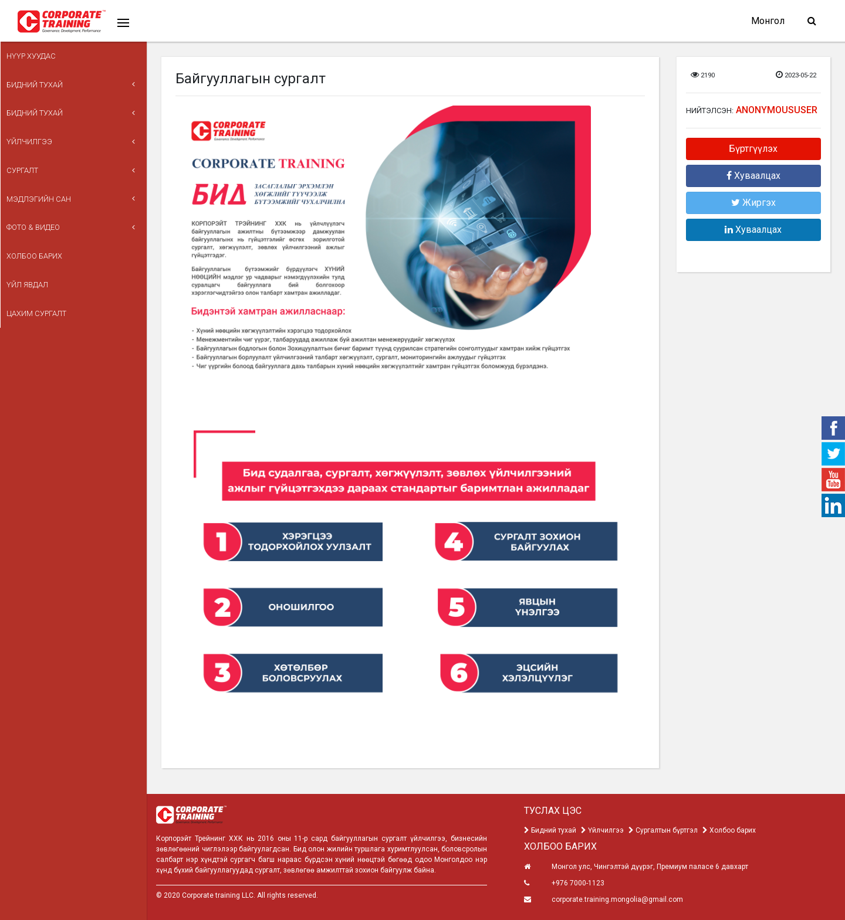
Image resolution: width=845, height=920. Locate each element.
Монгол (768, 20)
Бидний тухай (39, 76)
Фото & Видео (38, 190)
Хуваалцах (753, 175)
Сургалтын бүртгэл (663, 830)
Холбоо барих (39, 213)
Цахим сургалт (41, 260)
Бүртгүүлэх (753, 148)
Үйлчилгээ (34, 122)
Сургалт (27, 145)
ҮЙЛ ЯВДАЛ (32, 237)
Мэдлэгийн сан (43, 168)
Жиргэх (753, 202)
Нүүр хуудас (35, 53)
